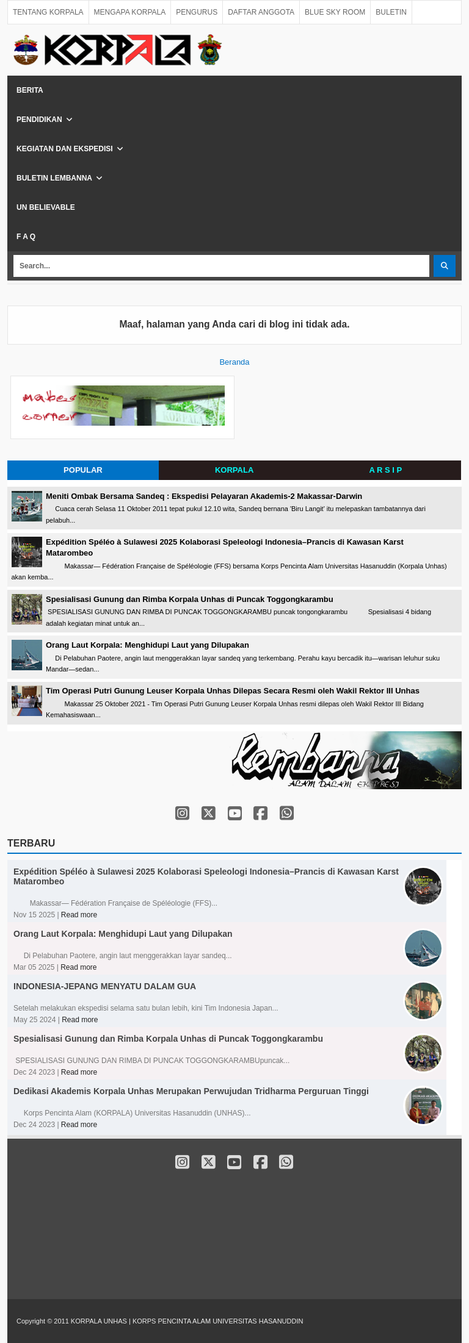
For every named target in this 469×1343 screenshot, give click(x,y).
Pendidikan (39, 119)
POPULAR (83, 470)
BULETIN (391, 12)
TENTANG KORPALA (48, 12)
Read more (79, 915)
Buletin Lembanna (54, 178)
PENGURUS (196, 12)
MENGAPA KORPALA (130, 12)
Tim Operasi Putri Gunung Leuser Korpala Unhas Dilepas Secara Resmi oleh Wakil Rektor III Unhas (233, 690)
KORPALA (234, 470)
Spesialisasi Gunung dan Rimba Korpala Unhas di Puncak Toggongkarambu (189, 599)
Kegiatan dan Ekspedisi (64, 149)
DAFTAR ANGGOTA (261, 12)
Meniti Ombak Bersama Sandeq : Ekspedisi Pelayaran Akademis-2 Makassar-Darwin (204, 496)
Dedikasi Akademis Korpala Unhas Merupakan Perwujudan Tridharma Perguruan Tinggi (191, 1091)
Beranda (234, 362)
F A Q (25, 236)
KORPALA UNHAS (100, 1321)
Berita (29, 90)
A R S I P (385, 470)
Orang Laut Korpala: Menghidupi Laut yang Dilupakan (147, 645)
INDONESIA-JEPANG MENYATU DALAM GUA (104, 986)
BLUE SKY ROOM (335, 12)
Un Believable (45, 207)
